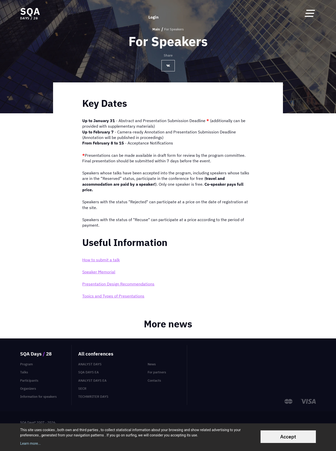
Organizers (28, 388)
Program (26, 364)
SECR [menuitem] (82, 388)
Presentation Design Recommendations (118, 283)
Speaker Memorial (98, 271)
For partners (157, 372)
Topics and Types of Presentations (113, 295)
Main (156, 29)
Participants (29, 380)
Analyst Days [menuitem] (90, 364)
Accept (288, 436)
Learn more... (30, 443)
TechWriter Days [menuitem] (93, 396)
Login (153, 13)
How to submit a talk (101, 259)
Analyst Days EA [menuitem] (92, 380)
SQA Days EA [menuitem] (88, 372)
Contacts (154, 380)
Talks (24, 372)
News (152, 364)
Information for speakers (38, 396)
